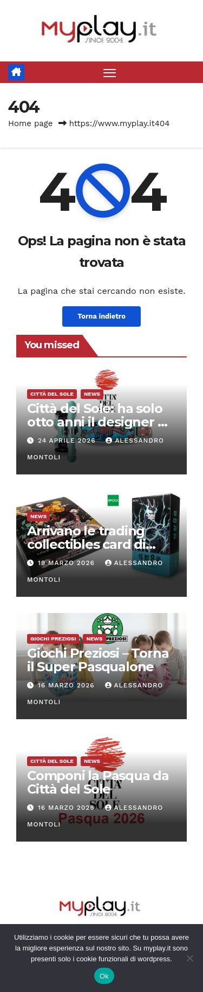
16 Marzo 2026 (67, 685)
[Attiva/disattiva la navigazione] (110, 72)
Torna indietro (101, 316)
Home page (30, 123)
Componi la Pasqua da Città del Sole (98, 782)
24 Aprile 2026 (68, 440)
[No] (189, 958)
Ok (104, 976)
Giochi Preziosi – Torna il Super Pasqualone (97, 659)
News (92, 394)
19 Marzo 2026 (67, 563)
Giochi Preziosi (53, 639)
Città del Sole (52, 394)
